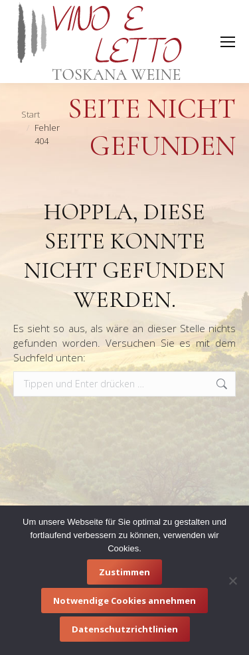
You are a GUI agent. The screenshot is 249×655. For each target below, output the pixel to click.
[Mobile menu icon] (228, 42)
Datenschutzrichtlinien (125, 629)
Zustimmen (124, 572)
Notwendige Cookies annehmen (124, 601)
